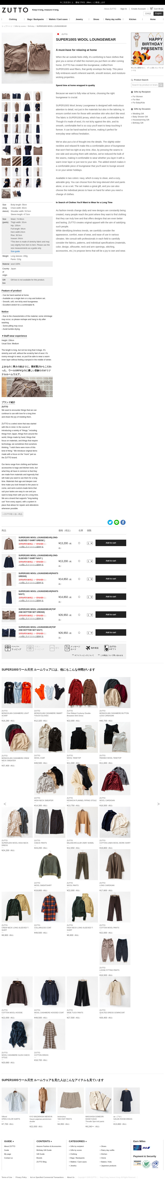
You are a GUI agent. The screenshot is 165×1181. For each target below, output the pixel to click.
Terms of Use (7, 1177)
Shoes (96, 19)
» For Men (135, 99)
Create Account (138, 9)
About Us (70, 1177)
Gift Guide (41, 1154)
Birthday (31, 26)
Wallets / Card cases (58, 19)
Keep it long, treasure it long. (45, 10)
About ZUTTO (110, 9)
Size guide (15, 251)
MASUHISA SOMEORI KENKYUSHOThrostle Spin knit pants (94, 1119)
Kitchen (132, 19)
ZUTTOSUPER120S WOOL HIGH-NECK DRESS (15, 842)
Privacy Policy (21, 1177)
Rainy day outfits (113, 19)
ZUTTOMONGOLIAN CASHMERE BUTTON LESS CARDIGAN (114, 713)
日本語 (148, 13)
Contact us (8, 1158)
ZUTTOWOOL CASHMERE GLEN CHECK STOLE (16, 1055)
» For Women (137, 96)
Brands (39, 1158)
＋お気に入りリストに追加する (31, 547)
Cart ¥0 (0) (158, 9)
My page (7, 1154)
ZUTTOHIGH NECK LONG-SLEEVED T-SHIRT (80, 927)
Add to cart (111, 543)
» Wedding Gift (137, 114)
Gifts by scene (20, 26)
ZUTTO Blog (42, 1162)
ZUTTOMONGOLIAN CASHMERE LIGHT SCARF (15, 713)
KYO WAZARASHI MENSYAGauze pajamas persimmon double (41, 1119)
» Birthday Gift (137, 123)
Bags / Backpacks (35, 19)
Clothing (13, 19)
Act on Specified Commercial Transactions (47, 1177)
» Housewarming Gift (140, 120)
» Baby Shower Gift (139, 117)
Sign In (123, 9)
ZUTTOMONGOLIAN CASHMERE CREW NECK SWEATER (15, 758)
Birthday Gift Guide (44, 1150)
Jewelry (79, 19)
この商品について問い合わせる (111, 655)
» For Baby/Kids (138, 103)
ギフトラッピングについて (84, 655)
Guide (6, 1150)
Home (152, 19)
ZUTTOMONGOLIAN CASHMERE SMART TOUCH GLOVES (48, 713)
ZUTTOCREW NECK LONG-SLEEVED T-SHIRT (15, 927)
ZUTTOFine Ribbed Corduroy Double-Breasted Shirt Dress (79, 713)
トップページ (7, 26)
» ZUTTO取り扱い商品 (12, 514)
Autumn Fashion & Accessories (49, 1146)
